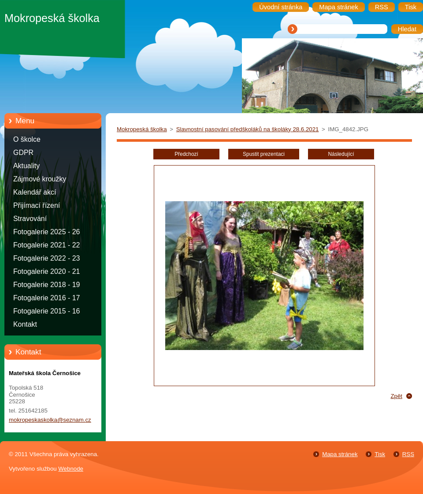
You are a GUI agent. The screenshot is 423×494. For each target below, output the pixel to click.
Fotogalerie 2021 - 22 (46, 245)
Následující (341, 154)
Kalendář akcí (34, 192)
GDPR (23, 152)
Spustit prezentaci (264, 154)
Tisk (380, 454)
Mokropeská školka (142, 129)
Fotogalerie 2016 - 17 (46, 298)
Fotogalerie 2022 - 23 (46, 258)
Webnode (70, 468)
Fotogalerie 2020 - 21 (46, 271)
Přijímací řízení (36, 205)
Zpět (396, 396)
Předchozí (186, 154)
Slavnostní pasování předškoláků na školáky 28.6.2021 (247, 129)
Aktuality (26, 166)
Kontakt (25, 324)
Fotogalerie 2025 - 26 (46, 232)
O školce (27, 139)
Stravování (30, 218)
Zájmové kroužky (39, 179)
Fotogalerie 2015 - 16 (46, 311)
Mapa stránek (339, 454)
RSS (408, 454)
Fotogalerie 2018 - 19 (46, 284)
